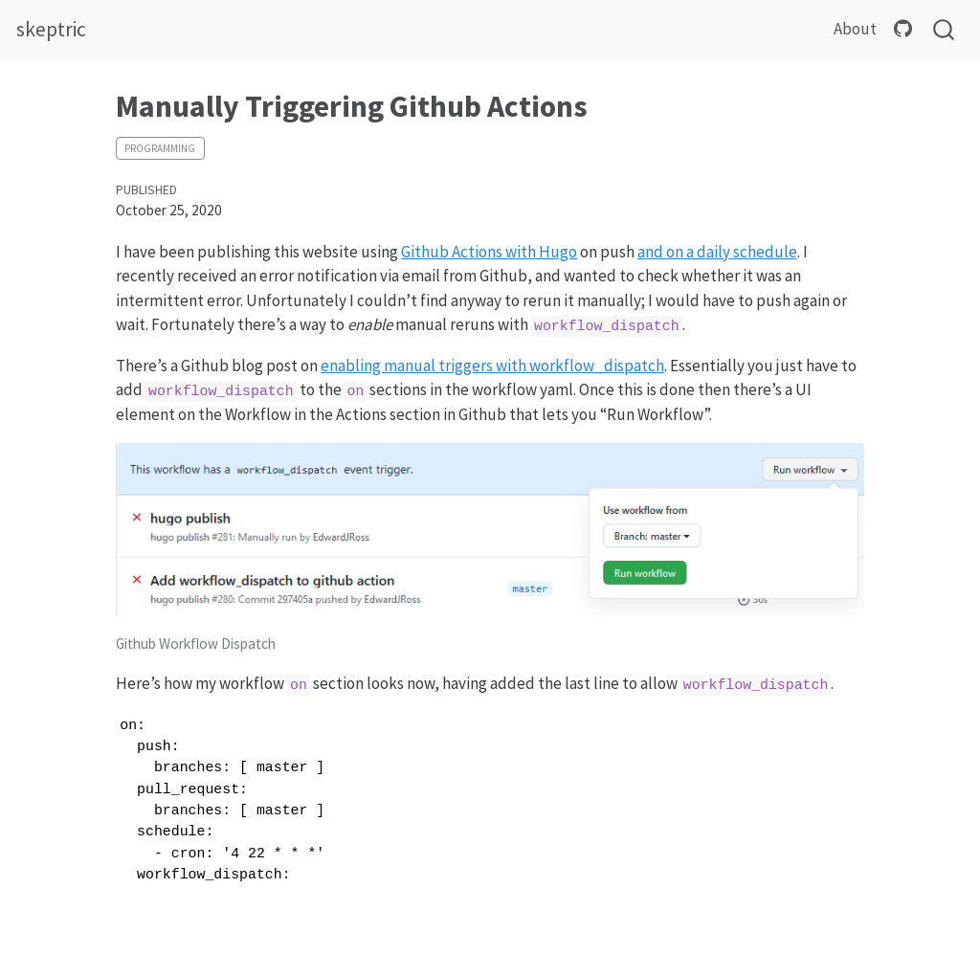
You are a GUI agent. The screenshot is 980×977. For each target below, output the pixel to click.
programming (159, 148)
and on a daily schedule (717, 251)
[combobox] (944, 30)
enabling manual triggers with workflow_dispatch (492, 365)
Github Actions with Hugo (489, 251)
